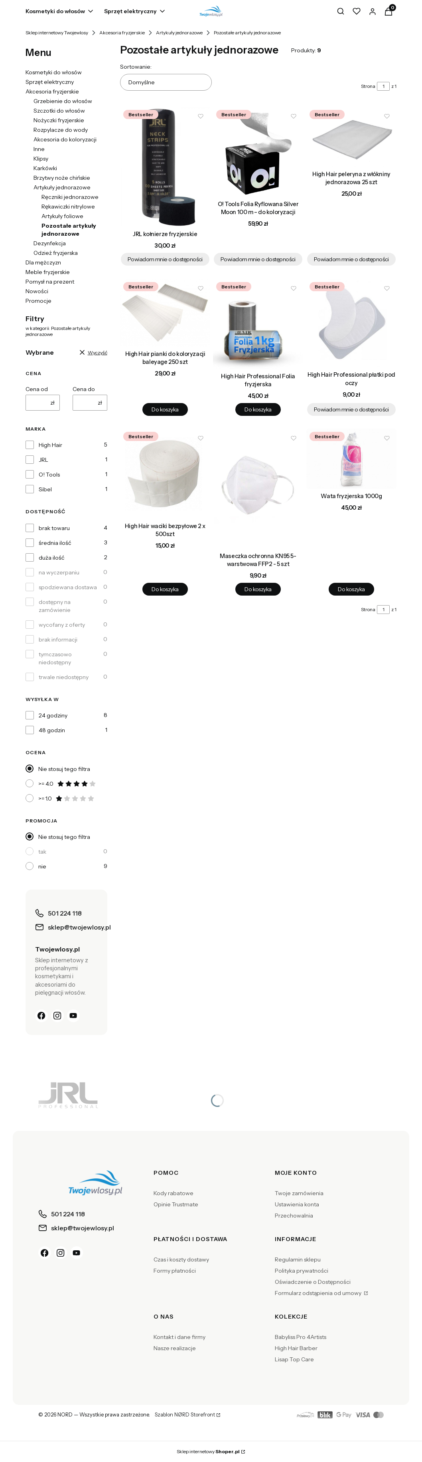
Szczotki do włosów (59, 110)
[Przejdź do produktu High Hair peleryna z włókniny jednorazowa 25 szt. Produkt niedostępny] (351, 137)
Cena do (84, 389)
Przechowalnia (294, 1215)
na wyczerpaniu (59, 572)
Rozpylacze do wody (61, 129)
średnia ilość (55, 542)
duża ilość (51, 557)
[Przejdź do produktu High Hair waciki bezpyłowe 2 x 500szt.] (165, 474)
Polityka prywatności (301, 1270)
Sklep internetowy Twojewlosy (57, 33)
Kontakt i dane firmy (179, 1337)
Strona (368, 86)
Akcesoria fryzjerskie (122, 33)
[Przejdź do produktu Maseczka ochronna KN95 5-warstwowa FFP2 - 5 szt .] (258, 489)
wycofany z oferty (62, 624)
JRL (43, 459)
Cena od (37, 389)
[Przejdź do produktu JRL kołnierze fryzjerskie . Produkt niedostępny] (165, 167)
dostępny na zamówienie (55, 606)
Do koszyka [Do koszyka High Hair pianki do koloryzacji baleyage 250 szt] (165, 409)
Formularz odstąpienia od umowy (319, 1293)
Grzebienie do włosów (63, 101)
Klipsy (41, 158)
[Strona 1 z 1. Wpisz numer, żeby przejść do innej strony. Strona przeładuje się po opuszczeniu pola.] (383, 86)
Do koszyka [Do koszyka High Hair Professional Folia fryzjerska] (258, 409)
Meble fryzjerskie (48, 272)
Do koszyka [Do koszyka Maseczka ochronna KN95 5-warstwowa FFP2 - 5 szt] (258, 589)
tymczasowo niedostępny (55, 658)
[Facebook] (41, 1015)
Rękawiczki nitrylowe (68, 206)
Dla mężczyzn (43, 262)
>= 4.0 (67, 784)
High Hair (50, 445)
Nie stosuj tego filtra (64, 769)
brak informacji (58, 639)
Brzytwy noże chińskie (62, 177)
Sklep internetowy (208, 1451)
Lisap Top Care (294, 1359)
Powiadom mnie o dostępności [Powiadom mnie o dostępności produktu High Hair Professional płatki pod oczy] (351, 409)
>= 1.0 (66, 799)
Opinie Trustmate (176, 1204)
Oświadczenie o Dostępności (313, 1281)
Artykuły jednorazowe (179, 33)
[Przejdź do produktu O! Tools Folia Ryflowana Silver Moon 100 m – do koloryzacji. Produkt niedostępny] (258, 152)
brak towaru (54, 528)
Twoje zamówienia (299, 1193)
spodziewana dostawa (68, 587)
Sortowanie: (136, 66)
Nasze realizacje (175, 1348)
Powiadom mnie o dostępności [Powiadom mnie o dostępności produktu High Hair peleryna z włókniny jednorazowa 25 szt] (351, 259)
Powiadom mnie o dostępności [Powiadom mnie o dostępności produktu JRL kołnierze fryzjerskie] (164, 259)
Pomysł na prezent (50, 281)
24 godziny (53, 715)
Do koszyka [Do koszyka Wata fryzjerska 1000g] (351, 589)
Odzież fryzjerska (56, 252)
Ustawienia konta (297, 1204)
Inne (39, 149)
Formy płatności (175, 1270)
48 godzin (52, 730)
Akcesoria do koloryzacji (65, 139)
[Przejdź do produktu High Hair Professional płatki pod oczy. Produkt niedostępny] (351, 323)
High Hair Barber (296, 1348)
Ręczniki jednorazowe (70, 197)
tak (42, 851)
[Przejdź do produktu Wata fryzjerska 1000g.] (351, 459)
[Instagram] (57, 1015)
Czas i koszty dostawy (181, 1259)
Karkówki (45, 168)
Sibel (45, 489)
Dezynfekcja (50, 243)
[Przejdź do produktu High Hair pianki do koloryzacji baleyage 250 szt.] (165, 313)
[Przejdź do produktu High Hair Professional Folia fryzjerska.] (258, 324)
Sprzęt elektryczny (50, 81)
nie (42, 866)
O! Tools (49, 474)
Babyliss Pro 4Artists (300, 1337)
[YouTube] (73, 1015)
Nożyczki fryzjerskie (59, 120)
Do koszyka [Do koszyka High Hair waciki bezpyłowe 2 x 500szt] (165, 589)
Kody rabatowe (173, 1193)
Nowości (37, 291)
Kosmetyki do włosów (54, 72)
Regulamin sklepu (298, 1259)
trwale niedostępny (64, 677)
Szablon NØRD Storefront (185, 1415)
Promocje (38, 300)
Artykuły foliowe (62, 216)
